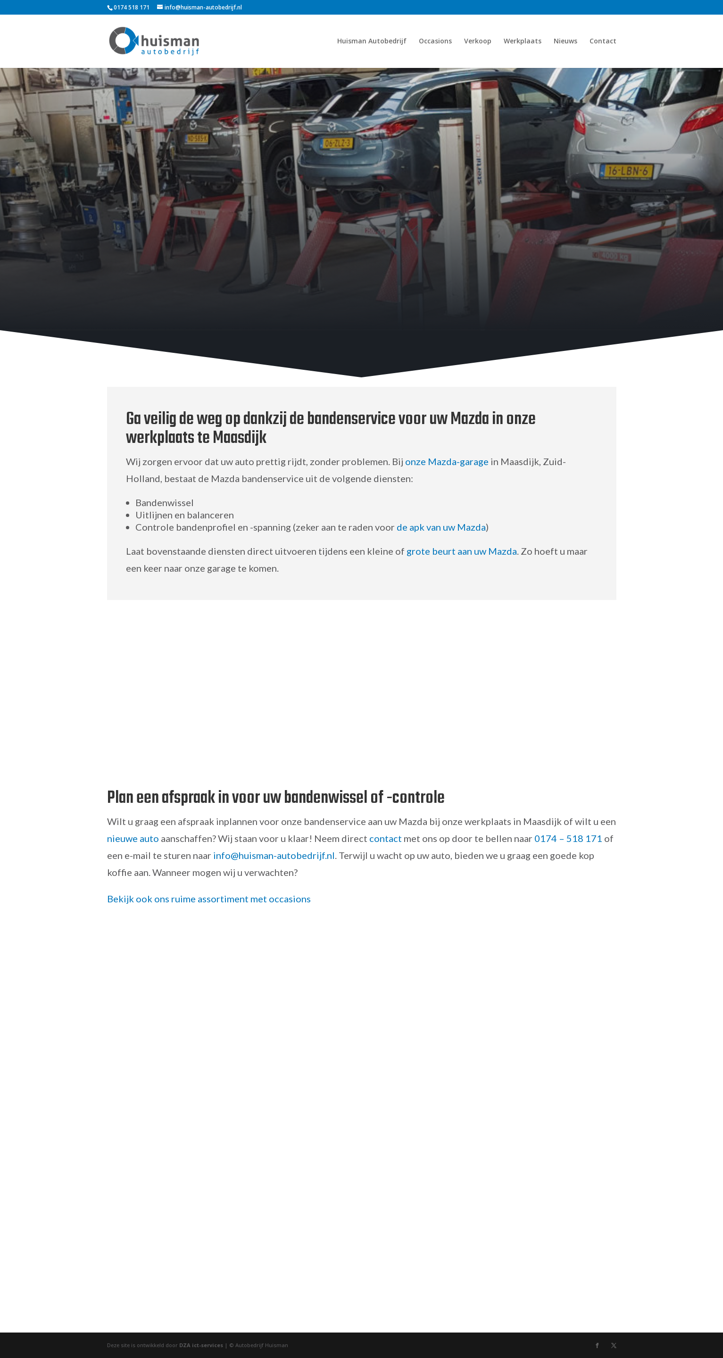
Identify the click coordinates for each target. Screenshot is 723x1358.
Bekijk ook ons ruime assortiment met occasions (209, 898)
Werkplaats (522, 41)
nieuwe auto (133, 838)
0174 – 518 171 (568, 838)
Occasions (435, 41)
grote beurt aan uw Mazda (462, 551)
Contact (603, 41)
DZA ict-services (201, 1345)
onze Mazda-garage (447, 461)
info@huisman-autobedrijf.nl (274, 855)
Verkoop (477, 41)
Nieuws (565, 41)
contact (385, 838)
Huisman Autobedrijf (372, 41)
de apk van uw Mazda (441, 527)
